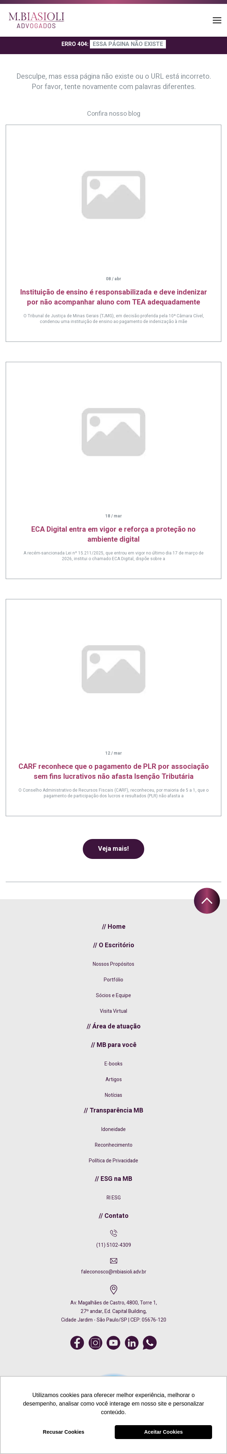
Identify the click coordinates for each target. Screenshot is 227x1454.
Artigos (114, 1079)
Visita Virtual (113, 1011)
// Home (113, 927)
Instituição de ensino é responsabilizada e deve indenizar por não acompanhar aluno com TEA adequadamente (113, 297)
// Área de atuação (114, 1026)
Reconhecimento (114, 1145)
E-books (113, 1064)
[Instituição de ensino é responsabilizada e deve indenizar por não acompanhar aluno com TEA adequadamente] (113, 195)
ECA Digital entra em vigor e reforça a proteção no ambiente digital (113, 534)
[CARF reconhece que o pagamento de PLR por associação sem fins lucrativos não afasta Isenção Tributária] (113, 669)
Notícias (113, 1095)
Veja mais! (113, 849)
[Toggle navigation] (217, 20)
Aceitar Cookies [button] (163, 1432)
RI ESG (114, 1198)
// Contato (114, 1216)
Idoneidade (113, 1129)
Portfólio (113, 980)
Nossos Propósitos (113, 964)
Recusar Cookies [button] (64, 1432)
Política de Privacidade (113, 1160)
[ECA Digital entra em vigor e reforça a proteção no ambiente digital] (113, 432)
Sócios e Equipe (113, 995)
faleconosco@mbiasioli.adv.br (113, 1272)
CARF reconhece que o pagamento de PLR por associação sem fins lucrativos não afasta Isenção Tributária (113, 771)
